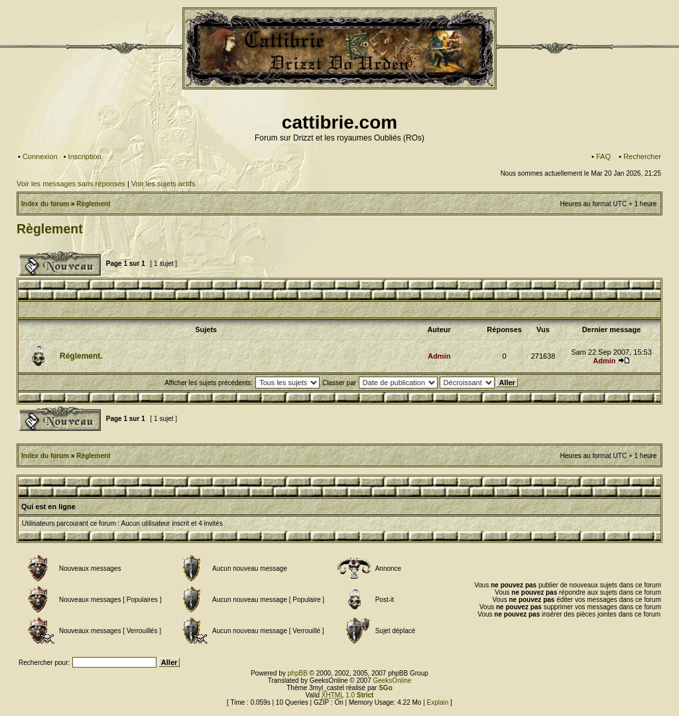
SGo (386, 687)
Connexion (40, 156)
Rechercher (642, 156)
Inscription (84, 156)
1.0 (348, 695)
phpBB (298, 673)
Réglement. (81, 356)
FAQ (603, 156)
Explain (438, 702)
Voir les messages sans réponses (71, 184)
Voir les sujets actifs (163, 184)
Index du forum (45, 204)
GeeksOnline (392, 680)
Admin (439, 356)
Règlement (93, 204)
